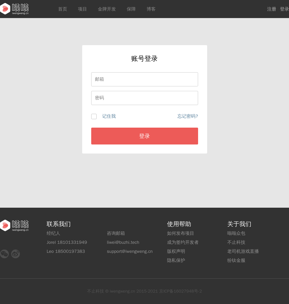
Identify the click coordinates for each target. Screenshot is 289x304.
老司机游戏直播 (243, 251)
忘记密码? (187, 116)
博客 (151, 9)
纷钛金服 (236, 260)
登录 (284, 9)
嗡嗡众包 (236, 233)
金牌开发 (107, 9)
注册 (271, 9)
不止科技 (236, 242)
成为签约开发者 (183, 242)
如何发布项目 (180, 233)
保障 (131, 9)
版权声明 (176, 251)
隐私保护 (176, 260)
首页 (62, 9)
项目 (82, 9)
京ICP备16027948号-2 (180, 291)
